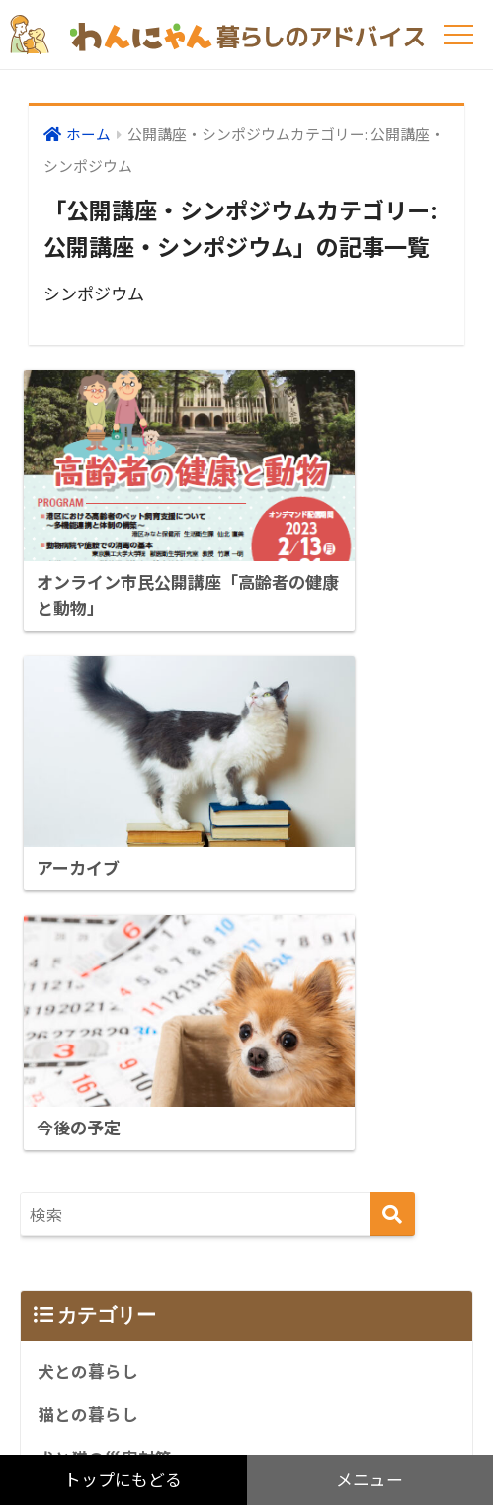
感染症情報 (80, 1128)
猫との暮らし (88, 1040)
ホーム (88, 134)
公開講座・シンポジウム (130, 1261)
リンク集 (71, 1217)
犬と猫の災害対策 (105, 1084)
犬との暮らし (88, 996)
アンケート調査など (113, 1173)
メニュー (369, 1479)
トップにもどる (123, 1479)
